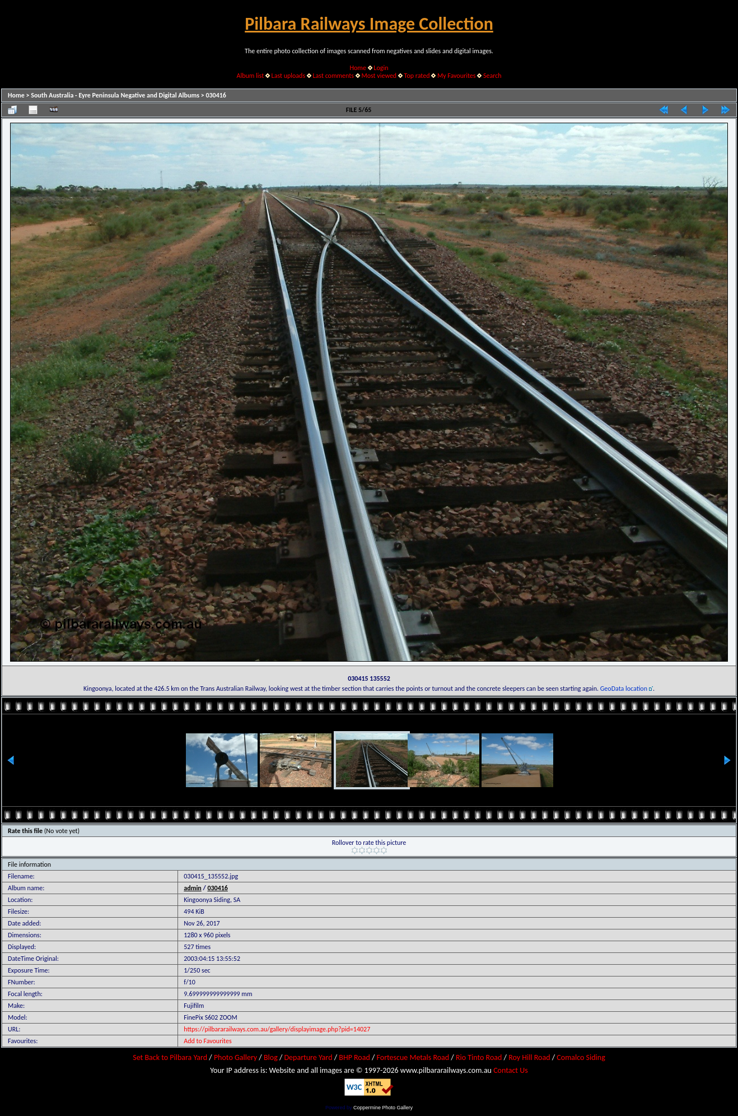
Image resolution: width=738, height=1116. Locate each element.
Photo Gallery (235, 1057)
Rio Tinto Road (479, 1057)
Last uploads (289, 76)
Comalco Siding (581, 1057)
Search (492, 76)
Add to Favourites (207, 1041)
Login (380, 68)
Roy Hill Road (529, 1057)
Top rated (417, 76)
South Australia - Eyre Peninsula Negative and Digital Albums (115, 95)
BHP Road (354, 1057)
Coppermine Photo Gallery (383, 1107)
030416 (215, 95)
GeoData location (623, 688)
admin (193, 888)
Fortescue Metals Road (413, 1057)
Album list (250, 76)
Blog (271, 1057)
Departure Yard (308, 1057)
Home (358, 68)
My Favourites (456, 76)
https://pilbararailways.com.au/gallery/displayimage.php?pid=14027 (277, 1029)
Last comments (333, 76)
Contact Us (510, 1070)
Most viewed (378, 76)
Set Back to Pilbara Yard (170, 1057)
